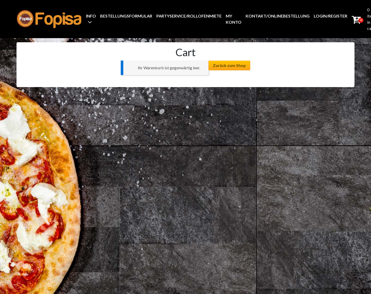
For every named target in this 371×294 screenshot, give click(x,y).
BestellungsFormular (126, 15)
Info (91, 15)
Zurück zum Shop (229, 65)
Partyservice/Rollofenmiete (189, 15)
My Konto (233, 18)
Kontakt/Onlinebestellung (278, 15)
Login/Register (330, 15)
